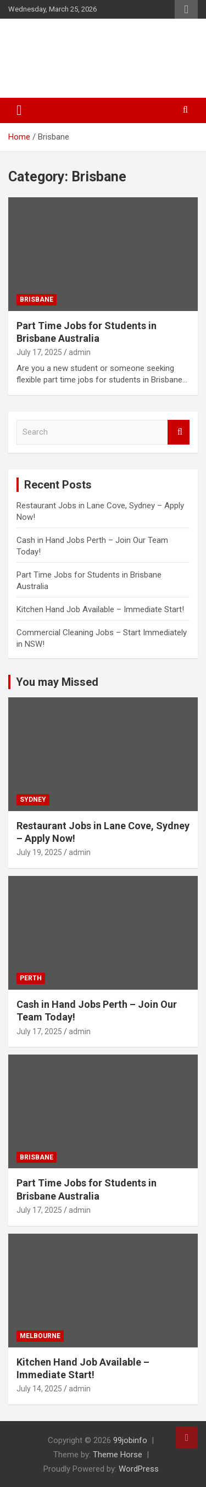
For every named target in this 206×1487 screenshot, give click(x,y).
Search (179, 432)
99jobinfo (130, 1440)
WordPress (139, 1469)
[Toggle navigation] (19, 110)
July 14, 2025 (39, 1388)
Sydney (33, 799)
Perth (31, 978)
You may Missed (57, 682)
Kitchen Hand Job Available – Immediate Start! (100, 609)
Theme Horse (117, 1455)
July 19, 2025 (39, 852)
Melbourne (40, 1336)
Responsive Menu (186, 9)
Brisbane (36, 299)
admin (80, 352)
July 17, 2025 (39, 352)
